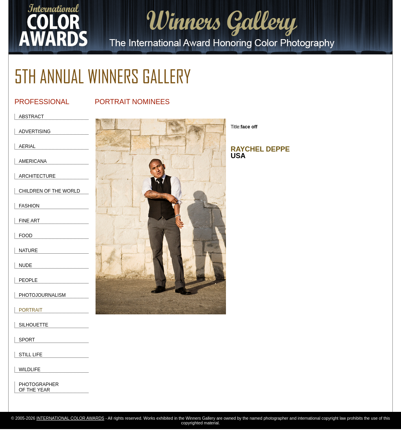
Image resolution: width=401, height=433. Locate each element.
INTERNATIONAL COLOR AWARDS (70, 418)
